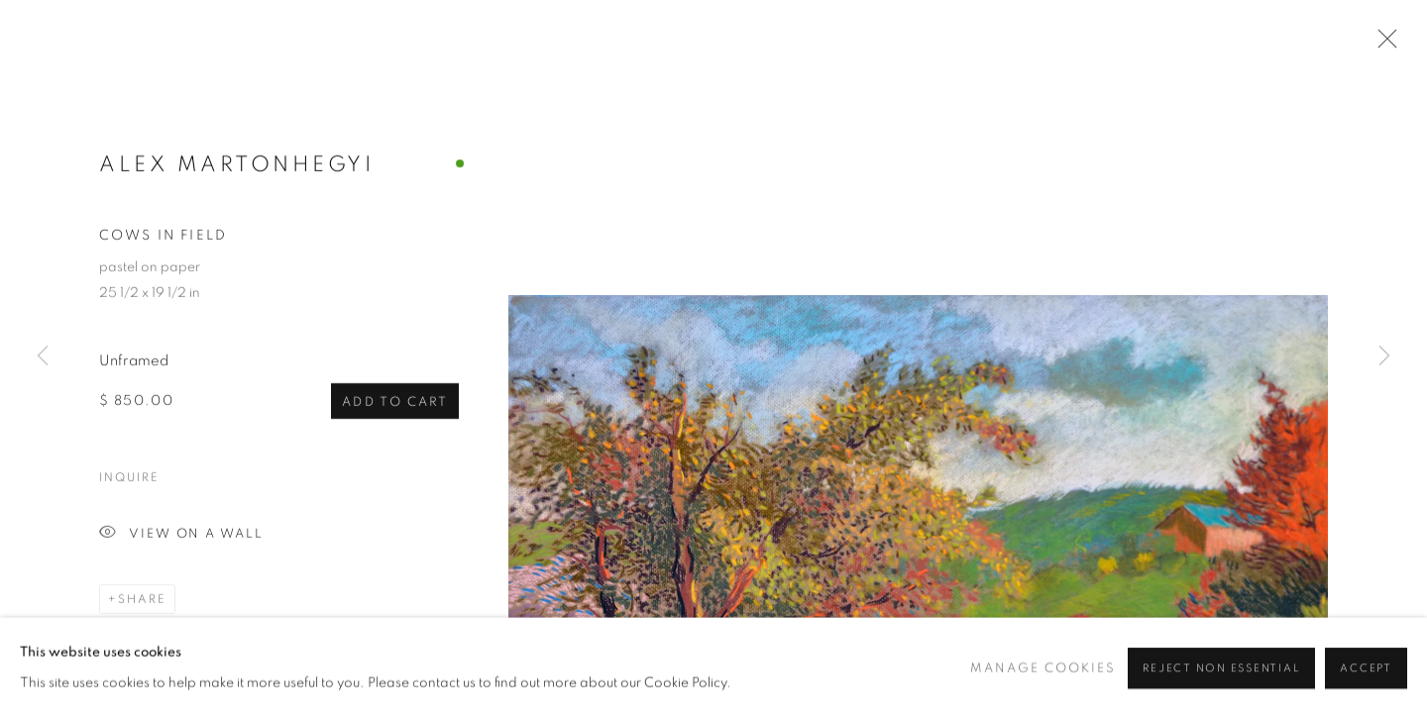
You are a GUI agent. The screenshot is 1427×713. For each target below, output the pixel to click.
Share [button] (142, 601)
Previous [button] (42, 356)
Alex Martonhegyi (236, 165)
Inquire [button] (129, 479)
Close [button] (1382, 44)
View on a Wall (181, 536)
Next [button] (1384, 356)
